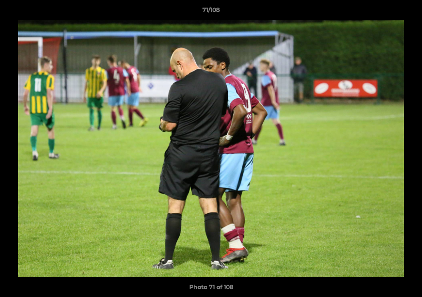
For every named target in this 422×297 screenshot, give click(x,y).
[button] (407, 12)
